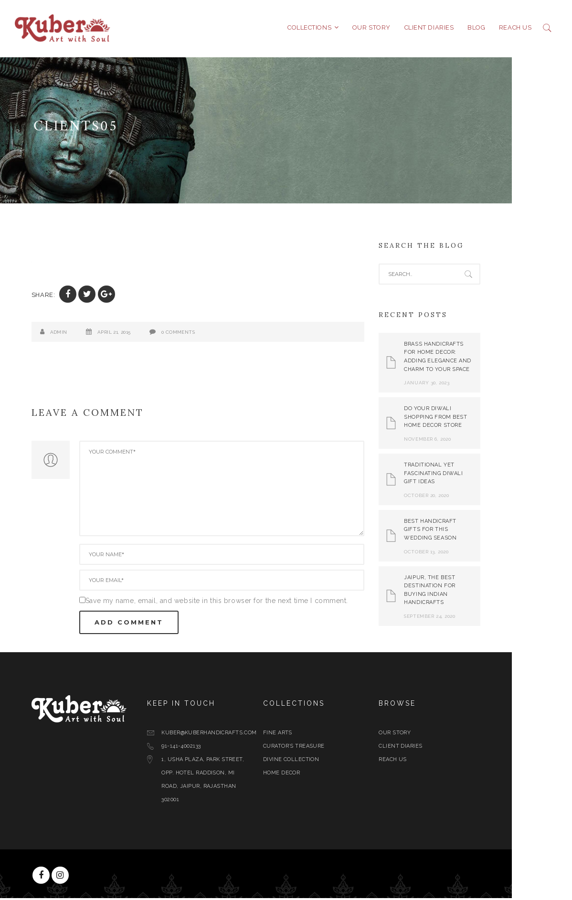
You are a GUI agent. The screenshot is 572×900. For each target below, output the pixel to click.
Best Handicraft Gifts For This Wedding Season (460, 531)
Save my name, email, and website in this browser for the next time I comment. (247, 602)
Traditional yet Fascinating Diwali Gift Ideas (463, 475)
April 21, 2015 (144, 334)
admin (88, 334)
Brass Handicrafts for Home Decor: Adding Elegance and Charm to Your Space (468, 358)
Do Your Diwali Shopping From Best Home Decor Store (466, 418)
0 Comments (208, 334)
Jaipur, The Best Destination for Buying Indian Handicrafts (460, 592)
